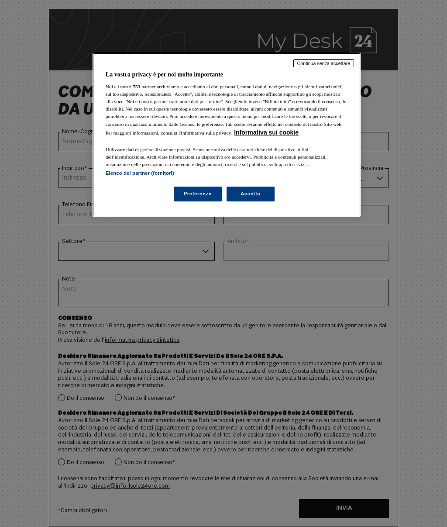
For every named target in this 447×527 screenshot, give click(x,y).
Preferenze (198, 193)
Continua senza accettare (324, 63)
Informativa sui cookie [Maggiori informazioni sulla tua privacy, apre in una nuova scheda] (266, 132)
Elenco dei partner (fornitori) (140, 173)
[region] (227, 135)
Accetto (251, 193)
